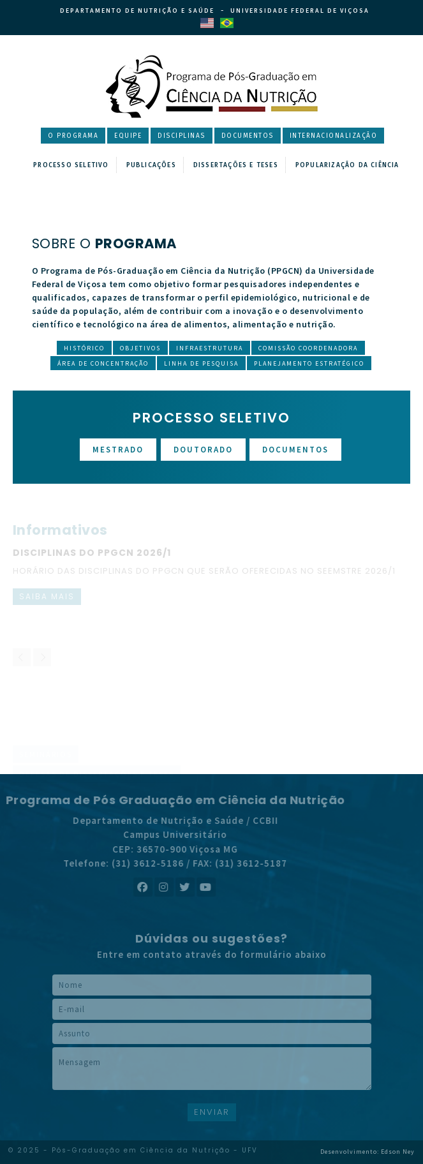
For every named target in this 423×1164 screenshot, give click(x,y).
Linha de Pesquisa (201, 363)
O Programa (73, 136)
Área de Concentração (103, 363)
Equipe (128, 136)
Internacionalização (334, 136)
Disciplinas (181, 136)
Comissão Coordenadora (308, 348)
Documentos (247, 136)
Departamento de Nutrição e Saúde (137, 10)
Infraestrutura (209, 348)
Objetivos (140, 348)
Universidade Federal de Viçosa (299, 10)
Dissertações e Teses (235, 165)
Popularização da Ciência (347, 165)
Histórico (84, 348)
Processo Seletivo (70, 165)
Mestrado (118, 449)
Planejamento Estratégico (309, 363)
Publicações (151, 165)
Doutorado (203, 449)
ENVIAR (212, 1112)
